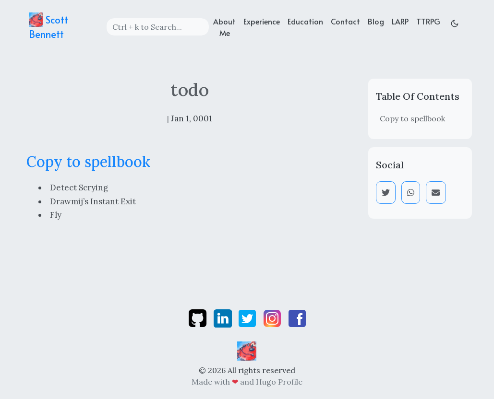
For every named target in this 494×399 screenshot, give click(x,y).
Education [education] (305, 21)
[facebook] (297, 317)
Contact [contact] (345, 21)
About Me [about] (224, 27)
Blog (376, 21)
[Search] (157, 27)
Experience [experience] (261, 21)
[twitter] (248, 317)
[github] (198, 317)
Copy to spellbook (412, 118)
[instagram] (273, 317)
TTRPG (428, 21)
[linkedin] (224, 317)
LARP (400, 21)
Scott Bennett (48, 26)
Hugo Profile (279, 382)
